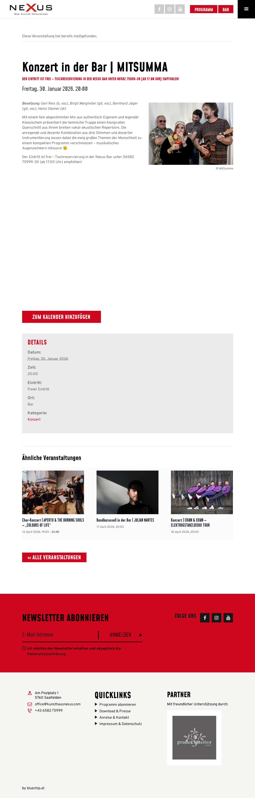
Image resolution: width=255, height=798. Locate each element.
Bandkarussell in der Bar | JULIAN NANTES (125, 520)
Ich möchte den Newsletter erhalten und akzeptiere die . (74, 651)
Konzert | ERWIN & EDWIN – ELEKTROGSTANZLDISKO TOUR (190, 523)
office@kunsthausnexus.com (58, 704)
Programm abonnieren (117, 704)
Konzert (34, 419)
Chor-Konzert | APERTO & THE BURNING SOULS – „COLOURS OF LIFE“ (53, 523)
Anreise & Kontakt (114, 717)
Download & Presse (115, 711)
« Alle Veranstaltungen (54, 557)
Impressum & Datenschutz (120, 724)
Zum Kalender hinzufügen (61, 316)
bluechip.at (35, 788)
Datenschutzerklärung (46, 654)
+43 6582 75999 (49, 710)
